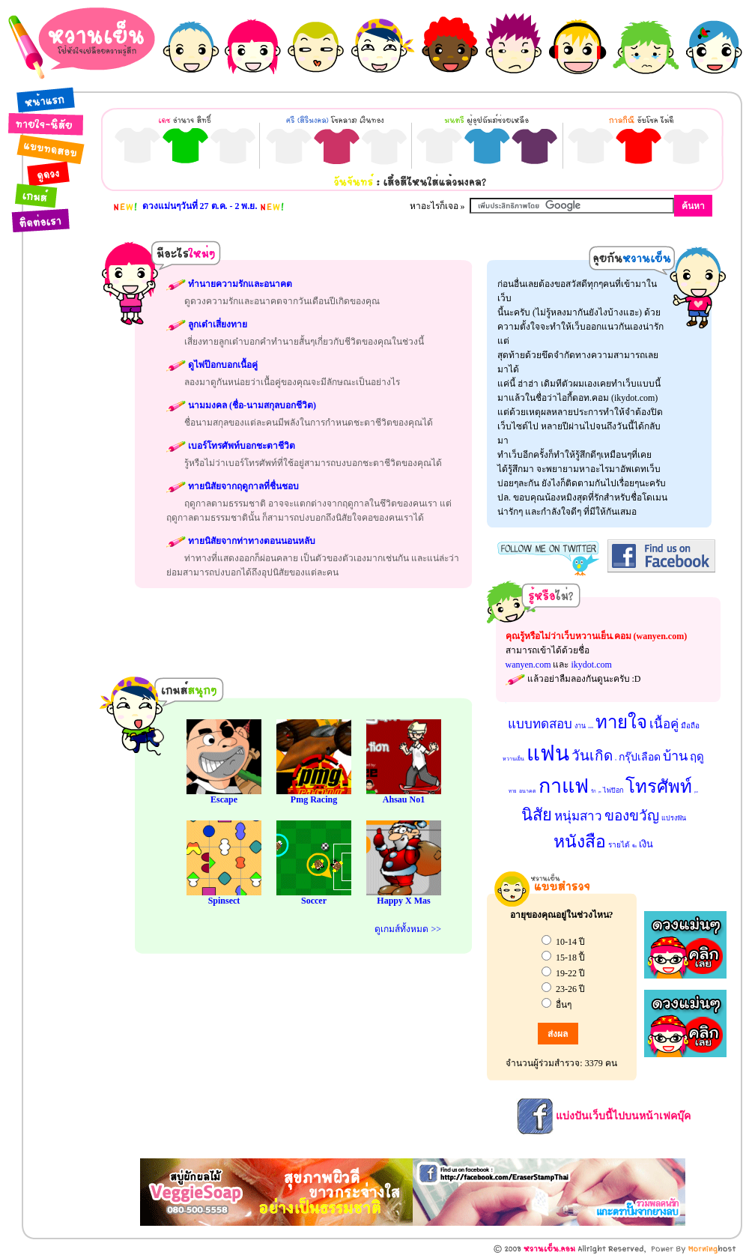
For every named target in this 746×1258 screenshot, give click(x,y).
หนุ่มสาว (578, 816)
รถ (615, 759)
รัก (593, 791)
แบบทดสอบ (540, 724)
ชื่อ (634, 846)
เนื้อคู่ (664, 724)
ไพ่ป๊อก (613, 790)
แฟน (548, 753)
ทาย (513, 791)
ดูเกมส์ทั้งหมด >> (407, 929)
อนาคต (527, 791)
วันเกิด (592, 755)
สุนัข (599, 792)
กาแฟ (564, 786)
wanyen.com (528, 664)
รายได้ (619, 845)
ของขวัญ (631, 815)
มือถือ (690, 726)
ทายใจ (621, 722)
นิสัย (536, 814)
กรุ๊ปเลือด (640, 757)
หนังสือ (580, 841)
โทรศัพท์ (658, 786)
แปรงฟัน (673, 818)
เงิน (646, 844)
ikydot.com (591, 664)
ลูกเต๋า (696, 792)
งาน (580, 726)
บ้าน (675, 756)
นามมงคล (590, 727)
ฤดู (697, 757)
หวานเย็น (513, 759)
